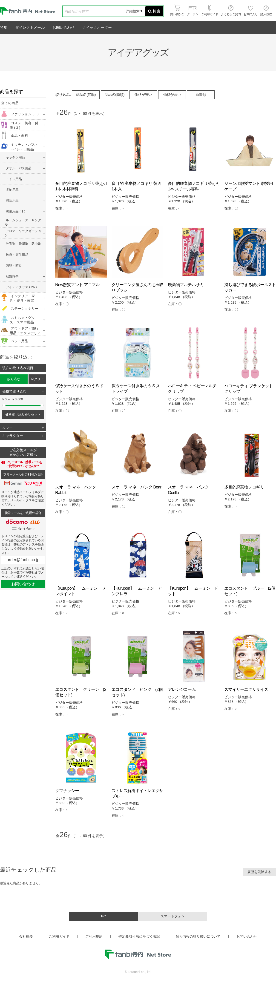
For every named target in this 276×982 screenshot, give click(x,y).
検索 (154, 11)
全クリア (37, 379)
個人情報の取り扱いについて (198, 936)
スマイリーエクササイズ (246, 689)
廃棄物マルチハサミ (186, 284)
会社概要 (26, 936)
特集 (3, 27)
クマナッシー (67, 790)
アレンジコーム (182, 689)
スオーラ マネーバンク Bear (136, 487)
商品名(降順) (114, 95)
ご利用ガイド (59, 936)
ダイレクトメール (30, 27)
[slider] (4, 405)
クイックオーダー (97, 27)
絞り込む (13, 379)
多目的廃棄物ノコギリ (244, 487)
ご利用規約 (94, 936)
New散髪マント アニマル (77, 284)
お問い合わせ (63, 27)
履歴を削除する (259, 872)
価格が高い (172, 95)
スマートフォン (173, 916)
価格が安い (143, 95)
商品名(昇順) (86, 95)
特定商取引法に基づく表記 (139, 936)
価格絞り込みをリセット (23, 414)
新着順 (201, 95)
